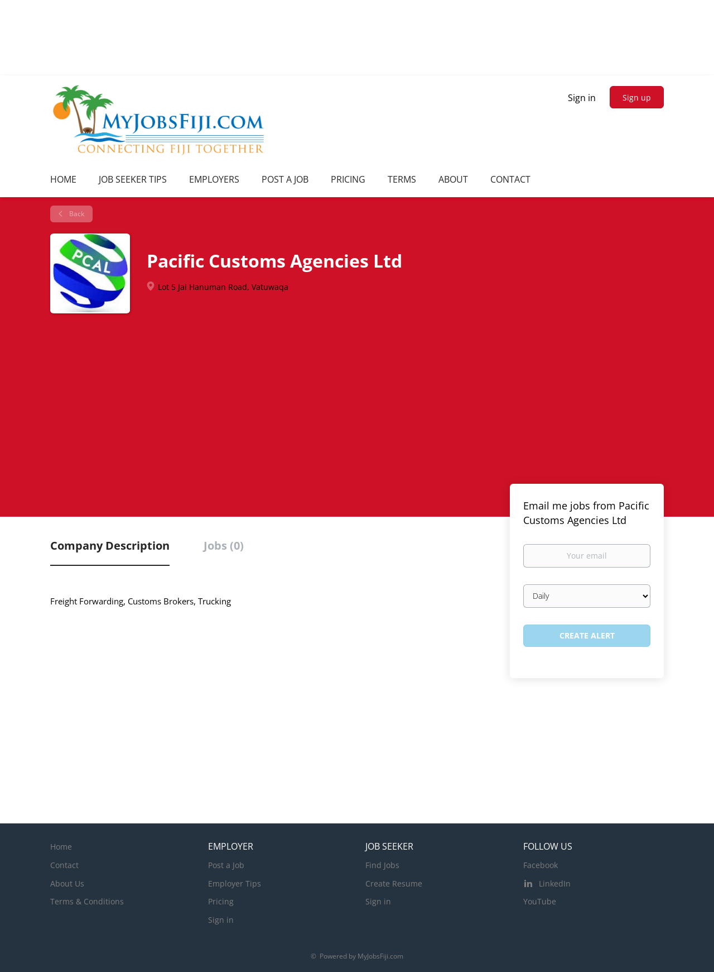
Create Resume (393, 883)
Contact (64, 865)
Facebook (540, 865)
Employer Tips (234, 883)
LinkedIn (555, 883)
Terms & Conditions (87, 901)
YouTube (539, 901)
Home (61, 846)
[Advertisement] (357, 397)
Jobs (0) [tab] (224, 545)
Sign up (637, 97)
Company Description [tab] (110, 545)
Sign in (582, 98)
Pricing (221, 901)
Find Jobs (382, 865)
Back (75, 213)
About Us (67, 883)
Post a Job (226, 865)
